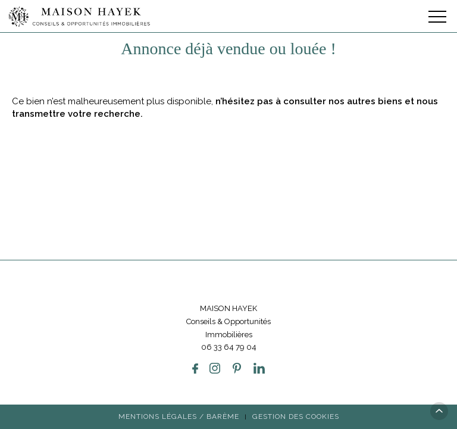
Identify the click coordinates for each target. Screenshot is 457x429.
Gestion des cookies (295, 360)
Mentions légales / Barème (178, 360)
